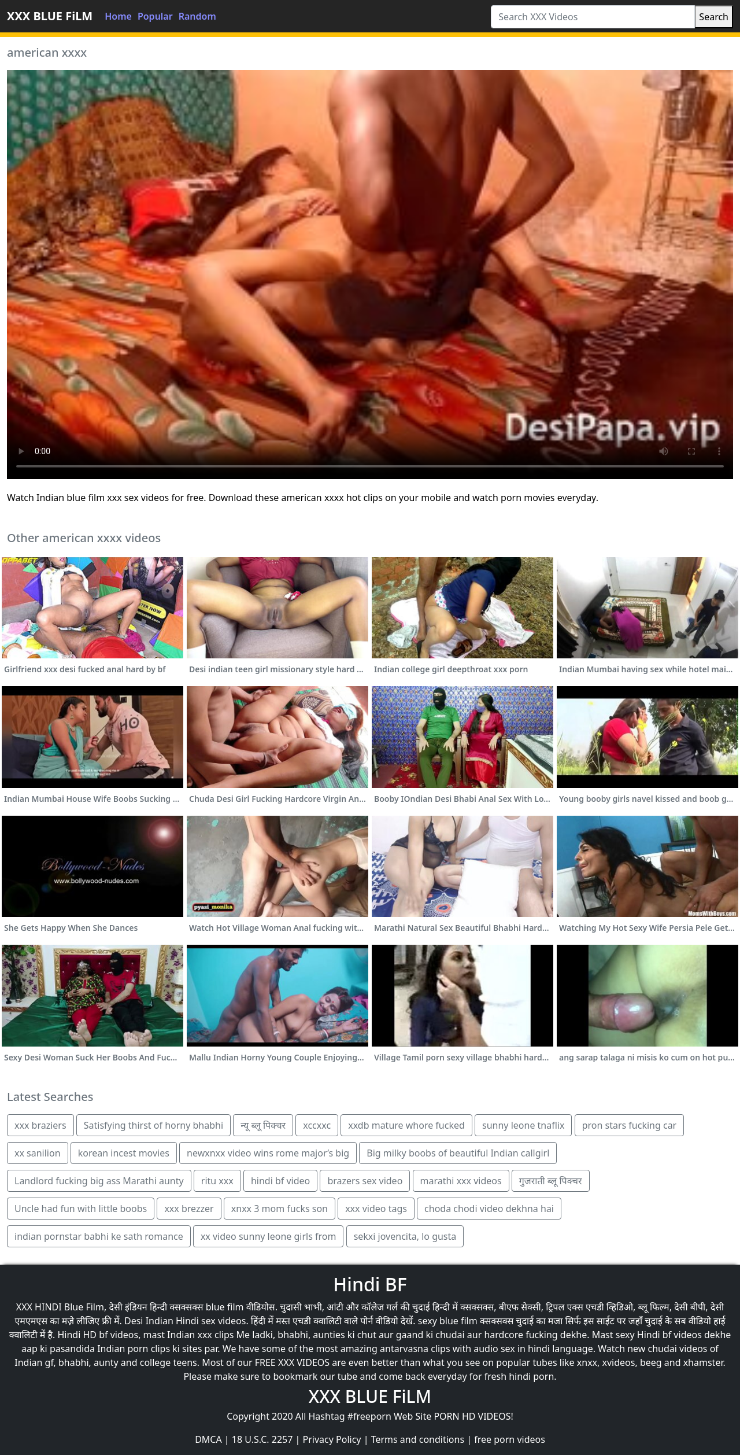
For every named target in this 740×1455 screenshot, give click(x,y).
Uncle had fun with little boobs (80, 1208)
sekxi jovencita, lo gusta (405, 1236)
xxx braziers (40, 1125)
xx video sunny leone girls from (268, 1236)
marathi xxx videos (461, 1180)
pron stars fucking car (629, 1125)
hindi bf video (280, 1180)
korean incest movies (123, 1153)
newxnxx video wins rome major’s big (268, 1153)
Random (197, 16)
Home (118, 16)
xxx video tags (376, 1208)
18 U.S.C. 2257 (262, 1439)
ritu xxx (217, 1180)
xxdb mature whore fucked (406, 1125)
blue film (225, 1307)
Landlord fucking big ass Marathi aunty (99, 1180)
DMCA (208, 1439)
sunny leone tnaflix (523, 1125)
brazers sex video (364, 1180)
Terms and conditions (417, 1439)
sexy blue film (448, 1320)
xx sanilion (37, 1153)
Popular (155, 16)
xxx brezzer (188, 1208)
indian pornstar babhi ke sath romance (98, 1236)
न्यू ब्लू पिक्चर (263, 1125)
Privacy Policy (332, 1439)
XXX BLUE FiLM (49, 16)
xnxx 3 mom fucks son (279, 1208)
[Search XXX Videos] (593, 16)
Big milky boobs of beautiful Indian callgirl (458, 1153)
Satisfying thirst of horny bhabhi (153, 1125)
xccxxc (317, 1125)
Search (713, 16)
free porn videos (509, 1439)
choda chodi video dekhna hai (489, 1208)
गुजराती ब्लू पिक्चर (550, 1180)
